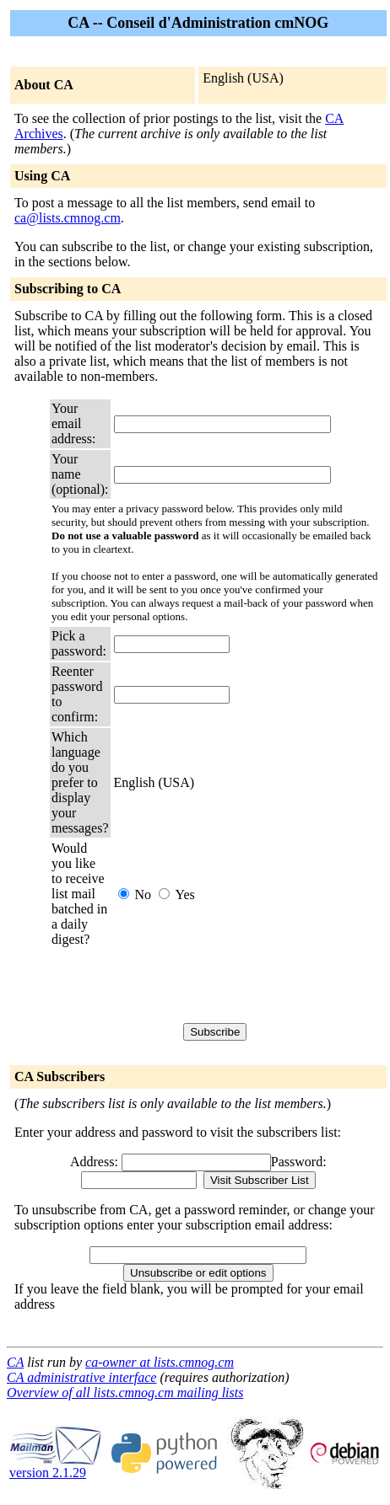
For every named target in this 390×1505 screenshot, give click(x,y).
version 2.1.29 (55, 1467)
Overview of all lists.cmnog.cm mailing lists (125, 1392)
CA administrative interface (81, 1377)
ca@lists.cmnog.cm (67, 218)
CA (15, 1362)
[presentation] (242, 985)
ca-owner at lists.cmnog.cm (159, 1362)
